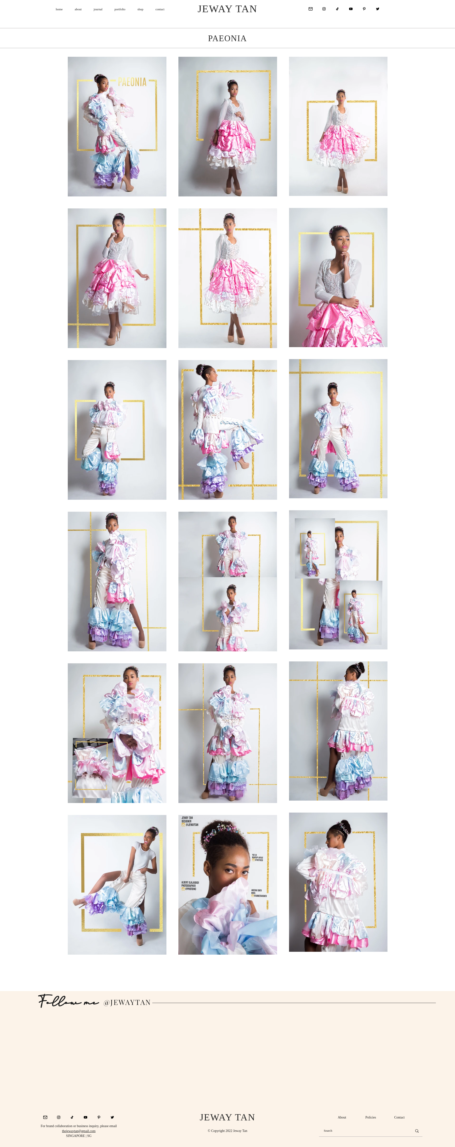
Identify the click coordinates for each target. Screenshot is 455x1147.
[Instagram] (324, 9)
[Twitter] (377, 9)
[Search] (364, 1130)
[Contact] (399, 1117)
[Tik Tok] (337, 9)
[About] (342, 1117)
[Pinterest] (364, 9)
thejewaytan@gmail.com (79, 1131)
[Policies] (370, 1117)
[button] (98, 9)
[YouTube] (351, 9)
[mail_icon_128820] (310, 9)
